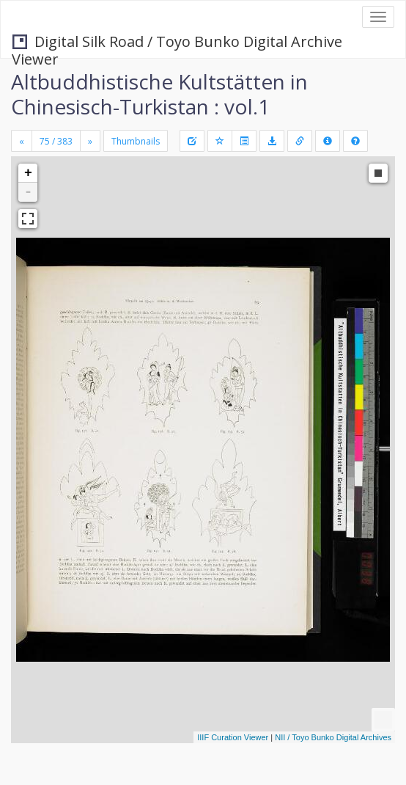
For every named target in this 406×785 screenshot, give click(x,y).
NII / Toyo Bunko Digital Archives (333, 737)
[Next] (90, 141)
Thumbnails (135, 141)
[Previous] (21, 141)
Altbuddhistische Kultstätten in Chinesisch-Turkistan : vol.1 (159, 93)
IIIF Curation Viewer (232, 737)
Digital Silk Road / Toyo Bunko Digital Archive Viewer (177, 43)
